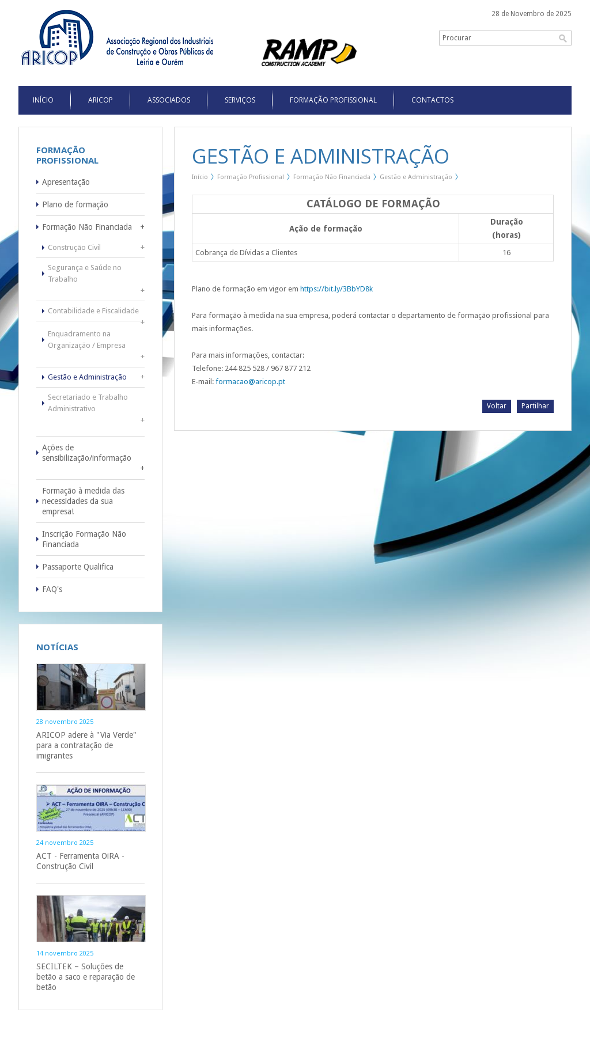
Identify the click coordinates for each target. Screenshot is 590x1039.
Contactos (432, 100)
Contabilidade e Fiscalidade (93, 310)
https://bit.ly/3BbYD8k (336, 289)
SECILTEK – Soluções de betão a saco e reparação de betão (85, 977)
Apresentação (66, 182)
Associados (169, 100)
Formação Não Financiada (87, 227)
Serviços (240, 100)
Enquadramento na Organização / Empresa (87, 339)
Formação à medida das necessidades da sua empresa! (83, 501)
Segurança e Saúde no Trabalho (85, 273)
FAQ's (52, 589)
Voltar (496, 406)
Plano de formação (75, 204)
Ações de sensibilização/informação (86, 452)
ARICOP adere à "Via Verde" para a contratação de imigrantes (86, 745)
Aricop (100, 100)
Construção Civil (74, 247)
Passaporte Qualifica (78, 566)
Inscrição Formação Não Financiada (84, 539)
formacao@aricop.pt (250, 381)
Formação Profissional (333, 100)
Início (200, 177)
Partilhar (535, 406)
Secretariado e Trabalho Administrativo (88, 403)
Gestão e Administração (87, 377)
